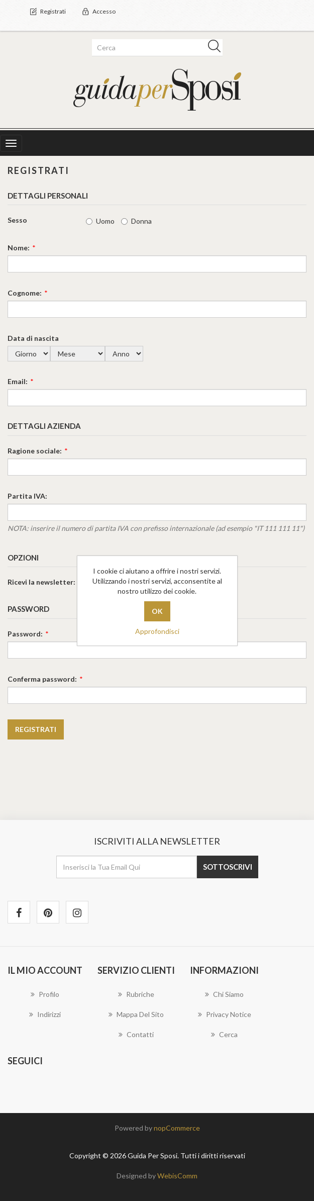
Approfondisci (157, 631)
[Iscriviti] (126, 867)
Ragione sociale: (35, 450)
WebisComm (177, 1175)
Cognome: (25, 293)
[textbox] (155, 47)
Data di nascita (33, 338)
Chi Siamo (224, 994)
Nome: (19, 247)
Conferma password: (42, 679)
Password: (25, 633)
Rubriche (136, 994)
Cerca (224, 1034)
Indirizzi (45, 1014)
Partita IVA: (27, 496)
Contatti (136, 1034)
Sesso (17, 220)
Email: (18, 381)
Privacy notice (224, 1014)
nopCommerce (177, 1128)
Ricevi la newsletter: (41, 582)
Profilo (45, 994)
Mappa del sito (136, 1014)
